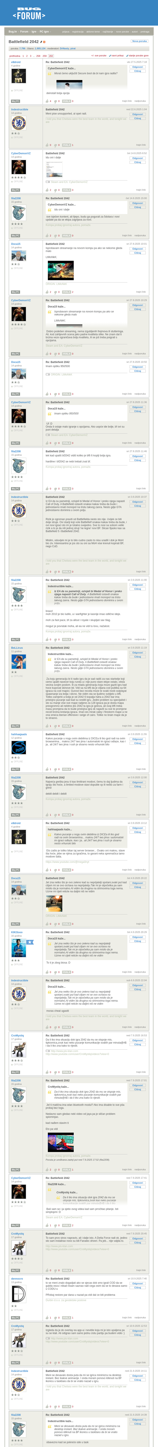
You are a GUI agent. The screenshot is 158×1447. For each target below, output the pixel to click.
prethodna (14, 56)
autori (135, 31)
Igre (34, 31)
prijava (65, 31)
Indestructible (20, 109)
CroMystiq (18, 1035)
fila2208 (16, 198)
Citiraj (137, 71)
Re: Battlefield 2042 (58, 62)
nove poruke (122, 31)
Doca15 (16, 244)
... (34, 56)
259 (45, 56)
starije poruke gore (139, 55)
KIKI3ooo (17, 932)
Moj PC (15, 101)
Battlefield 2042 (55, 109)
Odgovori (137, 67)
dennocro (17, 1278)
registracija (78, 31)
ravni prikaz (118, 55)
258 (38, 56)
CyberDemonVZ (21, 153)
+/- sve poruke (98, 55)
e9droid (16, 62)
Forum (24, 31)
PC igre (44, 31)
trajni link (127, 101)
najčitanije (108, 31)
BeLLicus (17, 647)
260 (51, 56)
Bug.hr (13, 31)
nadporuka (140, 101)
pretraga (145, 31)
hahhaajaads (19, 734)
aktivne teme (93, 31)
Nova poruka (139, 41)
